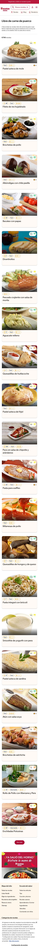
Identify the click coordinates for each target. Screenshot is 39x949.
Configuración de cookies (19, 945)
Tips (21, 893)
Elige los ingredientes (8, 896)
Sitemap (4, 906)
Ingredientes (24, 906)
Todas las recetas (7, 890)
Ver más (19, 842)
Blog (23, 12)
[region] (19, 934)
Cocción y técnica (25, 896)
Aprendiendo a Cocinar (27, 903)
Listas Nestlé (6, 893)
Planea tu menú (7, 903)
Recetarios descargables (10, 900)
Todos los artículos (26, 890)
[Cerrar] (36, 922)
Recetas (15, 12)
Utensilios (23, 909)
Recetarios (33, 12)
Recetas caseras (25, 900)
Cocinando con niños (26, 912)
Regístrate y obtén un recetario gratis (19, 2)
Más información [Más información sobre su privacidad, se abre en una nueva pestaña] (14, 941)
